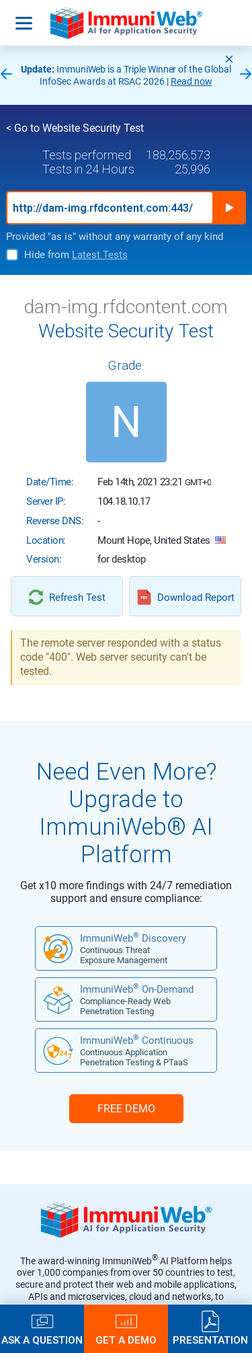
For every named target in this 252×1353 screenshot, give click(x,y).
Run (229, 207)
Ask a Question (42, 1340)
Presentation (210, 1340)
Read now (191, 81)
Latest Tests (100, 255)
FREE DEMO (126, 1108)
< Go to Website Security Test (75, 128)
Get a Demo (126, 1340)
